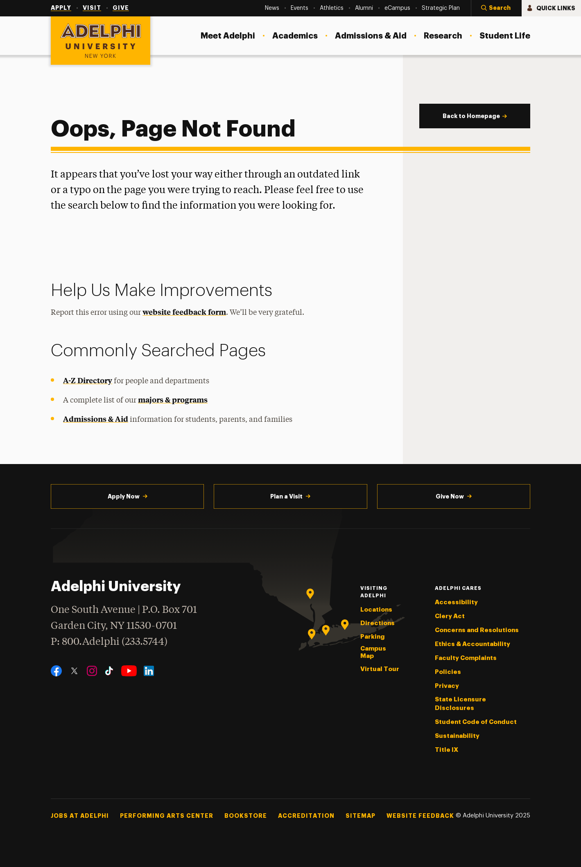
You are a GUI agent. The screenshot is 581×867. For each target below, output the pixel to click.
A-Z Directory (87, 380)
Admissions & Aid (95, 419)
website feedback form (184, 312)
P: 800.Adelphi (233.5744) (109, 641)
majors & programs (173, 399)
